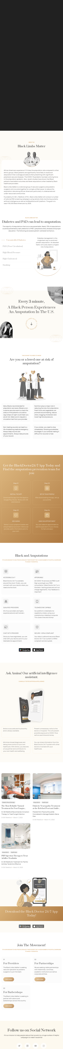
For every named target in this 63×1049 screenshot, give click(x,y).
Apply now (8, 979)
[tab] (16, 240)
